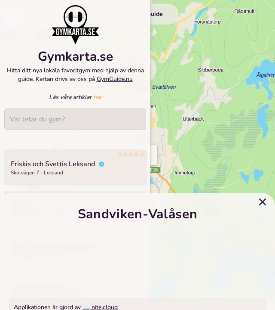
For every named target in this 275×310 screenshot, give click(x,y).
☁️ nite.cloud (100, 300)
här (97, 101)
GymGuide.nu (115, 82)
